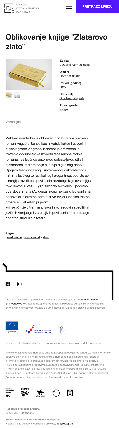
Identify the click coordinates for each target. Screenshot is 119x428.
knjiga (64, 109)
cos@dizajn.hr (65, 423)
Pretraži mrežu (97, 6)
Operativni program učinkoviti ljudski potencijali (73, 342)
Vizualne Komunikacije (75, 65)
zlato (46, 237)
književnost (32, 237)
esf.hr (9, 342)
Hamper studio (70, 76)
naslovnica (14, 237)
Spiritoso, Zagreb (72, 98)
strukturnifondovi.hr (29, 342)
